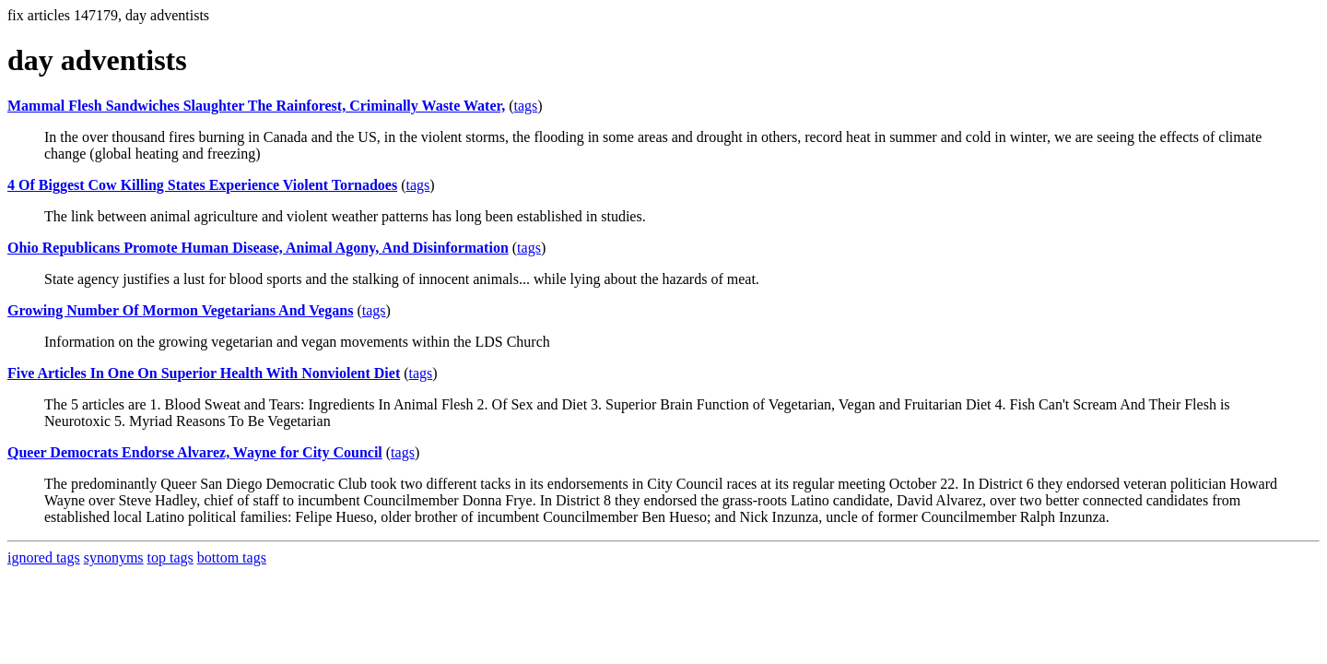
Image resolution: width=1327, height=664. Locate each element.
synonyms (114, 557)
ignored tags (43, 557)
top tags (170, 557)
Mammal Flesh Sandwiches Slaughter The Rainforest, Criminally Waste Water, (256, 105)
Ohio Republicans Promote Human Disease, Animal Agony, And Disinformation (258, 247)
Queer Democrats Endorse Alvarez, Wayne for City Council (194, 452)
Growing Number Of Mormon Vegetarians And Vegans (180, 310)
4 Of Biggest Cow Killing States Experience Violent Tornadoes (202, 185)
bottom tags (231, 557)
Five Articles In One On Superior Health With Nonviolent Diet (203, 373)
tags (526, 105)
